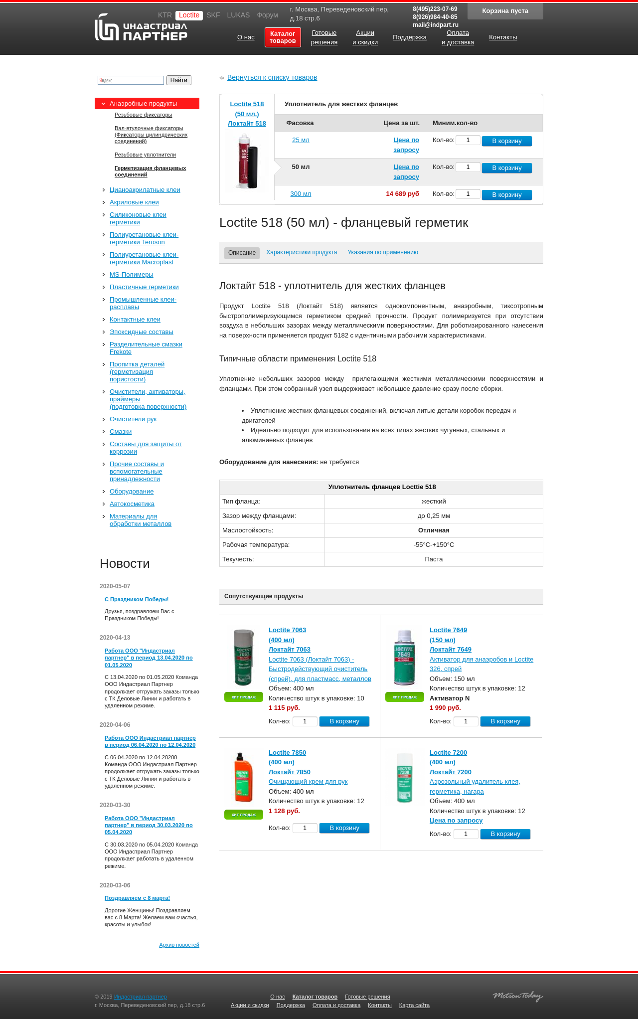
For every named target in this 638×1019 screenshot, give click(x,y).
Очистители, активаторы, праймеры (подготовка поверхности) (148, 399)
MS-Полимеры (132, 274)
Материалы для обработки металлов (140, 519)
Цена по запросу (456, 820)
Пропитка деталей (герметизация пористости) (137, 371)
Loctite (189, 15)
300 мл (301, 193)
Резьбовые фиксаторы (143, 115)
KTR (165, 15)
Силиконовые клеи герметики (138, 218)
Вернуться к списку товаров (272, 77)
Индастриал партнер (141, 26)
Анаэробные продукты (143, 103)
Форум (267, 15)
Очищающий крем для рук (308, 781)
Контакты (380, 1005)
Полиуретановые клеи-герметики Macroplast (144, 258)
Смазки (121, 431)
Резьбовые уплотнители (145, 155)
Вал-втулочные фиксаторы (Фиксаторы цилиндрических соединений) (151, 134)
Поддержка (291, 1005)
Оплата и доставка (336, 1005)
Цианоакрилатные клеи (145, 189)
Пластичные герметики (144, 287)
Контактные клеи (135, 319)
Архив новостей (179, 945)
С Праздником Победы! (136, 599)
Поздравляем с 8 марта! (137, 898)
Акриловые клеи (134, 202)
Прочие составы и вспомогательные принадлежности (137, 471)
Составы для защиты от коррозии (146, 447)
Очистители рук (133, 419)
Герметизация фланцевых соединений (150, 171)
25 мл (301, 140)
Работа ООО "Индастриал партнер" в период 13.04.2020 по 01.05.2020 (149, 658)
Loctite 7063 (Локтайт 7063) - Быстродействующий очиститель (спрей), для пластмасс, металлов (320, 669)
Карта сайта (414, 1005)
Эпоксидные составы (141, 332)
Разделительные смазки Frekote (146, 347)
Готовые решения (367, 997)
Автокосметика (132, 504)
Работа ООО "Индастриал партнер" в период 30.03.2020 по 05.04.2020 (149, 825)
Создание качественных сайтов (517, 995)
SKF (213, 15)
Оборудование (132, 491)
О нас (277, 997)
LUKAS (238, 15)
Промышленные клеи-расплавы (143, 303)
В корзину (506, 141)
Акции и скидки (250, 1005)
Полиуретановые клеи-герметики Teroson (144, 238)
